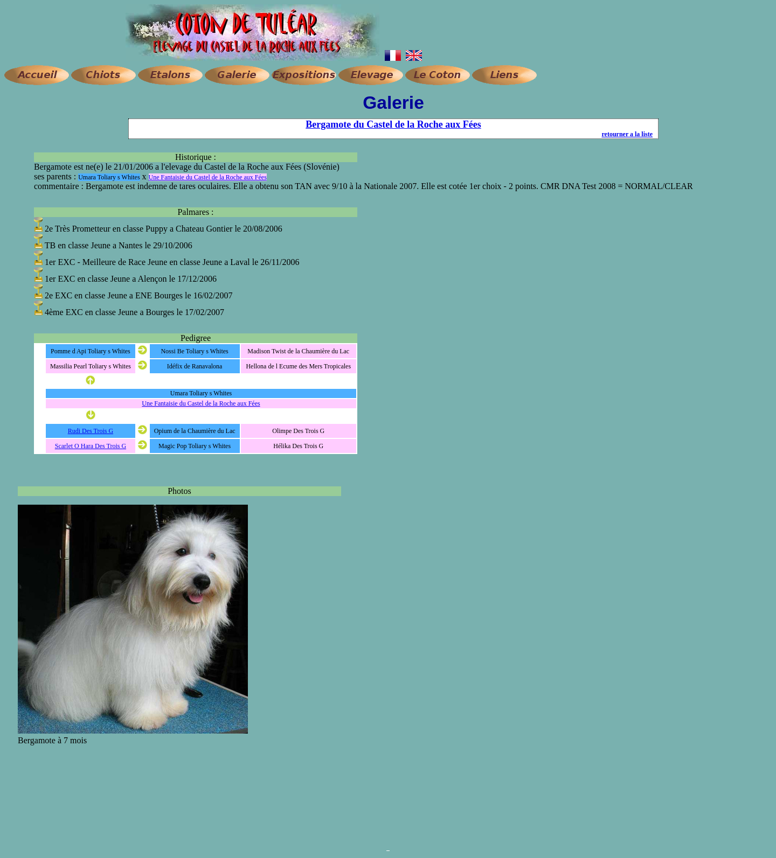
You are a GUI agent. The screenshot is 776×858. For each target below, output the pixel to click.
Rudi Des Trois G (90, 431)
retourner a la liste (627, 134)
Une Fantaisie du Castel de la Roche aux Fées (208, 177)
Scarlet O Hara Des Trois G (90, 446)
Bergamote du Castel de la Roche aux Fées (393, 124)
